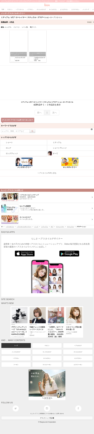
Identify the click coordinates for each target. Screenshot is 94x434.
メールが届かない (50, 413)
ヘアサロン (16, 358)
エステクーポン (78, 364)
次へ (54, 112)
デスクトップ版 (47, 418)
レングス (8, 27)
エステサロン (78, 358)
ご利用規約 (42, 413)
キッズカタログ (47, 352)
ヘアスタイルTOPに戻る (47, 173)
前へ (39, 112)
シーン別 (25, 27)
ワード (33, 27)
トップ (16, 345)
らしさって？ (34, 413)
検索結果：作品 (47, 22)
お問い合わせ (60, 413)
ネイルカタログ (78, 352)
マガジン (47, 345)
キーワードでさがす (8, 126)
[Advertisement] (47, 83)
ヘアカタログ (78, 345)
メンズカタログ (16, 352)
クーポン (16, 364)
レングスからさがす (8, 137)
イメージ (16, 27)
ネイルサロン (47, 358)
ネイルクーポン (47, 364)
